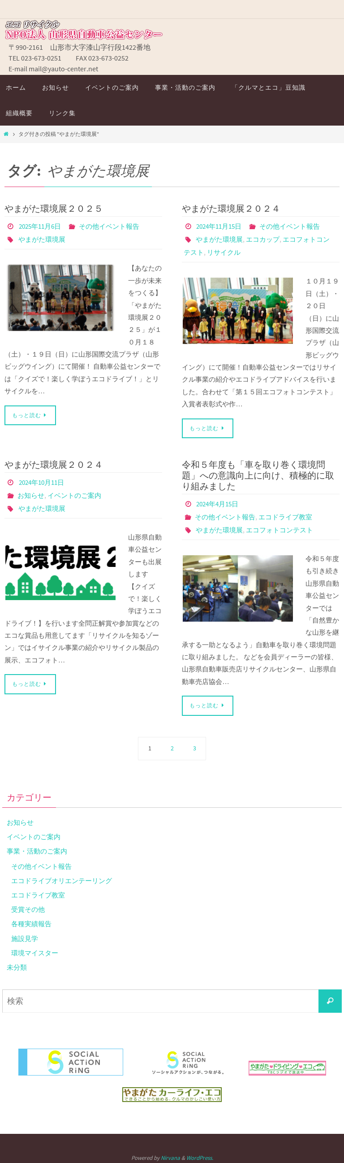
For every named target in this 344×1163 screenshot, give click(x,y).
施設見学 (25, 935)
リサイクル (240, 251)
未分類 (17, 963)
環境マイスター (36, 949)
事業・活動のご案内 (39, 848)
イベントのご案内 (78, 493)
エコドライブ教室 (291, 514)
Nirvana (170, 1155)
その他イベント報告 (115, 226)
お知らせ (31, 493)
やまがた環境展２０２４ (231, 208)
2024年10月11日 (44, 480)
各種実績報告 (32, 920)
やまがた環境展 (43, 238)
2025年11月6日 (42, 226)
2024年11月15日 (221, 226)
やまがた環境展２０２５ (53, 208)
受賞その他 (29, 906)
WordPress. (199, 1155)
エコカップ (267, 238)
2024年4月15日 (219, 502)
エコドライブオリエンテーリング (65, 877)
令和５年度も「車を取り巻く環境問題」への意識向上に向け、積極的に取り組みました (258, 473)
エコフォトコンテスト (285, 527)
